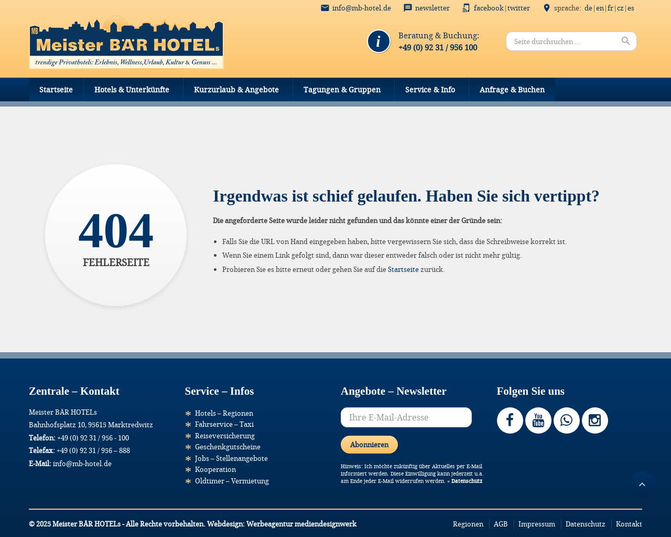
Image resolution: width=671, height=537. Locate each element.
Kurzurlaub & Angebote (236, 89)
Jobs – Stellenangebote (231, 458)
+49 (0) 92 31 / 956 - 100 (93, 438)
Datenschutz (466, 481)
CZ (620, 8)
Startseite (56, 89)
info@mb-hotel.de (361, 8)
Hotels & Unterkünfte (131, 89)
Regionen (468, 524)
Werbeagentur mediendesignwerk (301, 524)
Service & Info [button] (430, 89)
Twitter (518, 8)
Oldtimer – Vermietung (232, 481)
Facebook (489, 8)
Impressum (536, 524)
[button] (23, 514)
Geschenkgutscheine (228, 446)
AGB (501, 524)
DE (588, 8)
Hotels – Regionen (224, 413)
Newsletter (432, 8)
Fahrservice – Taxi (224, 424)
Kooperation (215, 469)
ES (630, 8)
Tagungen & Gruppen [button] (342, 89)
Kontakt (629, 524)
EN (600, 8)
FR (610, 8)
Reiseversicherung (225, 435)
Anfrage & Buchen (512, 89)
